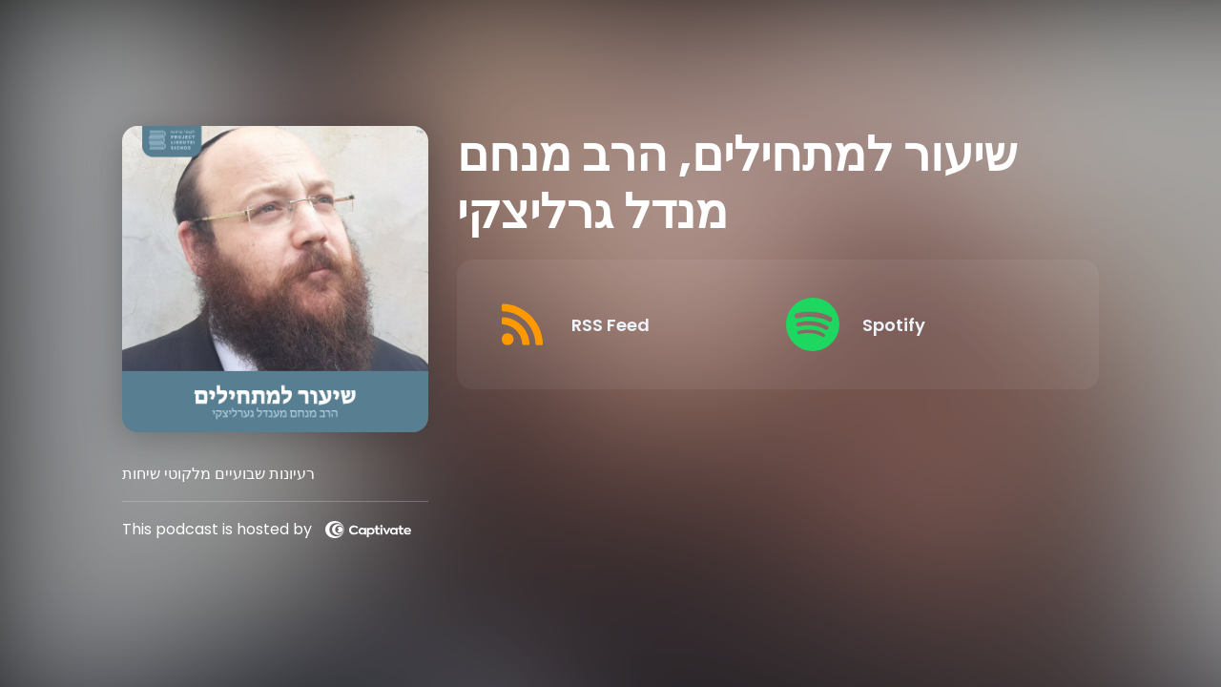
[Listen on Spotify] (915, 324)
